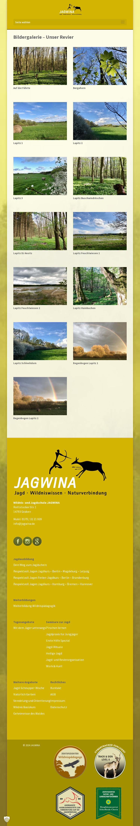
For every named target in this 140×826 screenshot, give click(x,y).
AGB (53, 694)
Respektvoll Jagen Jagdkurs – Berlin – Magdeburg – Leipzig (51, 571)
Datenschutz (58, 707)
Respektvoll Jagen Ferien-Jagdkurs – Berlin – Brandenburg (51, 577)
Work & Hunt (54, 666)
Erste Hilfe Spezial (58, 640)
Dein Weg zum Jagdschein (30, 565)
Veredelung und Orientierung (31, 701)
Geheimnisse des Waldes (29, 713)
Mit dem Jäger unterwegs (29, 628)
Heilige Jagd (54, 653)
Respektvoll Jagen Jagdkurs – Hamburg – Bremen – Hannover (53, 584)
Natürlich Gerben (24, 694)
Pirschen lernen (56, 628)
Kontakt (55, 688)
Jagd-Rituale (54, 647)
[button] (7, 819)
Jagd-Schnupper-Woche (28, 688)
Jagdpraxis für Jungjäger (62, 634)
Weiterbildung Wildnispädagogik (34, 606)
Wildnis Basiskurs (24, 707)
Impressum (57, 701)
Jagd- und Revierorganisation (65, 660)
